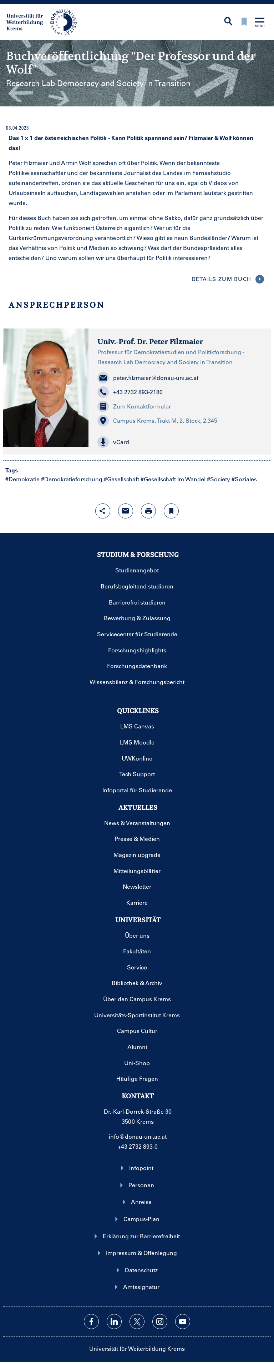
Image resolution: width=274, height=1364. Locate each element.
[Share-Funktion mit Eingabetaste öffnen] (102, 510)
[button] (180, 442)
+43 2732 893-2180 (130, 392)
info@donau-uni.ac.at (138, 1136)
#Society (218, 479)
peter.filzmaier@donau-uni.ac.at (147, 377)
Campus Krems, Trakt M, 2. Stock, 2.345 (157, 420)
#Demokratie (22, 479)
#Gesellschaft (121, 479)
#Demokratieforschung (71, 479)
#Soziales (244, 479)
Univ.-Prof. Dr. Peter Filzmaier (150, 341)
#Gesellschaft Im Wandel (173, 479)
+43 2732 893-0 (138, 1146)
